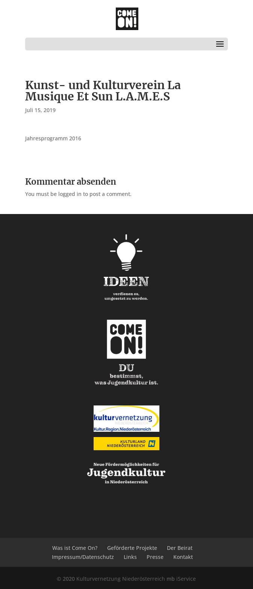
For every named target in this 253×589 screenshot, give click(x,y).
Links (130, 556)
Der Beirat (179, 547)
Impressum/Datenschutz (83, 556)
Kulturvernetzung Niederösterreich (120, 578)
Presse (155, 556)
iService (186, 578)
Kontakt (183, 556)
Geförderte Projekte (132, 547)
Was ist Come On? (74, 547)
